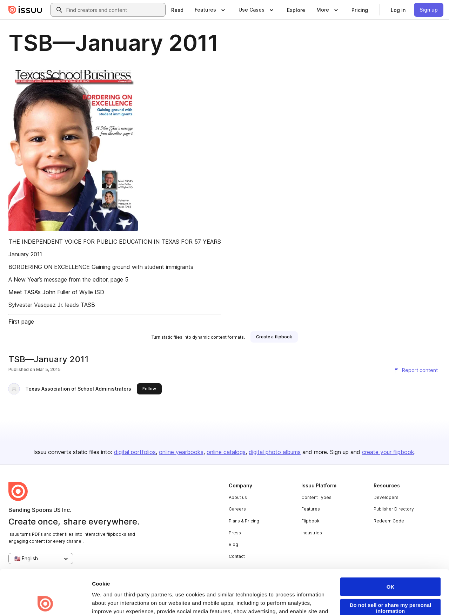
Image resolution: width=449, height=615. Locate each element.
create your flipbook (388, 451)
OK (391, 543)
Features (310, 509)
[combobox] (114, 9)
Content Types (316, 497)
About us (238, 497)
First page (21, 321)
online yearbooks (181, 451)
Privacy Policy (212, 576)
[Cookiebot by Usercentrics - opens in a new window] (45, 601)
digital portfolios (135, 451)
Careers (237, 509)
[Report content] (416, 370)
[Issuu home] (25, 10)
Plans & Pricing (244, 520)
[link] (177, 10)
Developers (386, 497)
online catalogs (226, 451)
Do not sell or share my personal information (390, 564)
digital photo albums (275, 451)
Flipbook (310, 520)
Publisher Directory (394, 509)
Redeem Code (389, 520)
